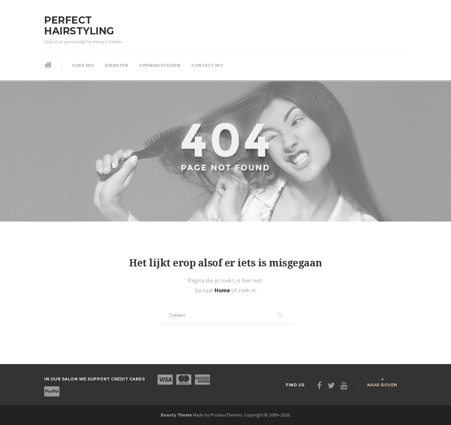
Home (223, 290)
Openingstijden (159, 65)
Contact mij (207, 65)
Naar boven (382, 384)
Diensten (116, 65)
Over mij (83, 65)
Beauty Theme (176, 415)
